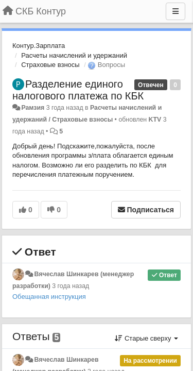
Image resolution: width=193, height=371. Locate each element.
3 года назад (70, 286)
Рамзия (32, 107)
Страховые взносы (50, 65)
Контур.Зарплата (38, 45)
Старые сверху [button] (146, 338)
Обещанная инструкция (49, 296)
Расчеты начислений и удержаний (74, 55)
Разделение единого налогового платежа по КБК (78, 90)
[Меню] (175, 11)
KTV (155, 119)
